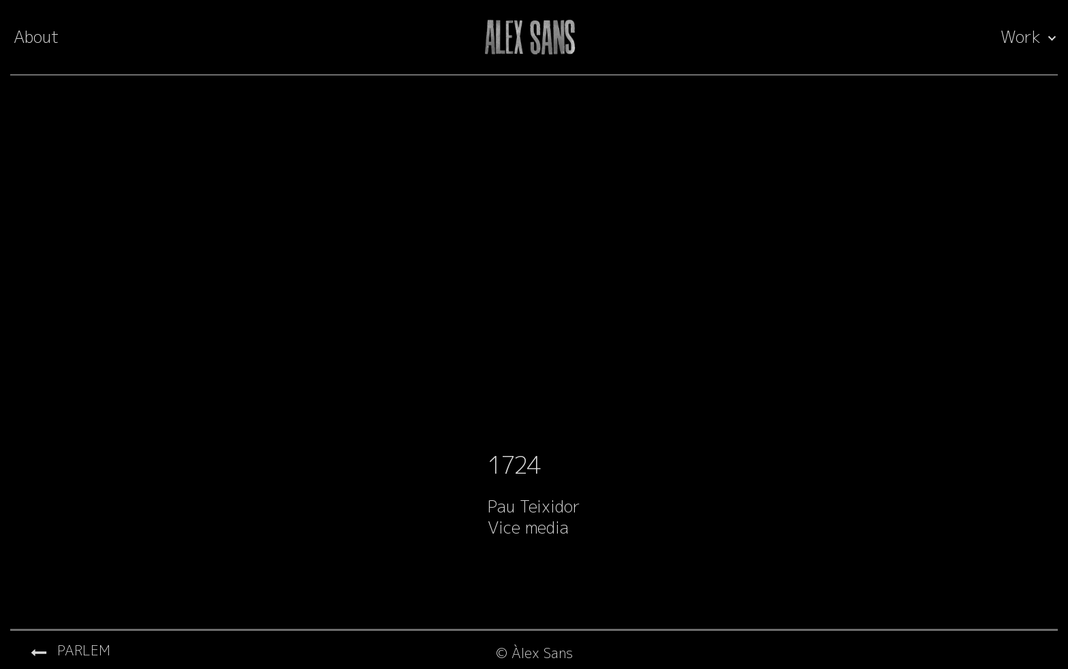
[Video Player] (534, 266)
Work (1021, 36)
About (36, 36)
